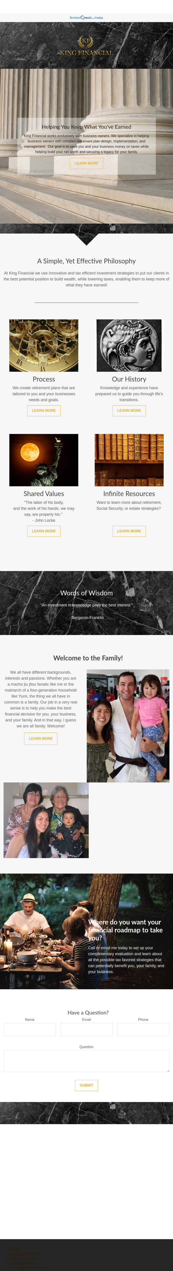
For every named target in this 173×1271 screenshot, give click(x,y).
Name (30, 1020)
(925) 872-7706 (29, 1254)
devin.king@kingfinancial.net (27, 1267)
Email (86, 1020)
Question (86, 1047)
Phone (143, 1020)
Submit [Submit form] (86, 1085)
